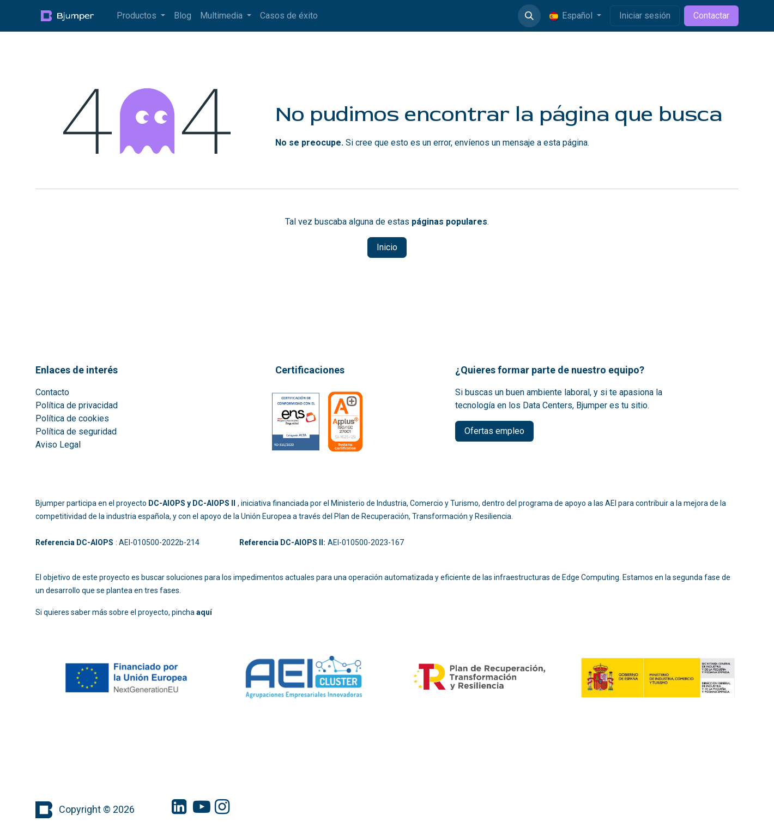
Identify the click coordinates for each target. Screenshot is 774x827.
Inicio (387, 247)
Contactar (711, 15)
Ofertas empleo (494, 431)
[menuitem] (141, 16)
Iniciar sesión (644, 15)
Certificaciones (309, 370)
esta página (565, 142)
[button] (529, 15)
